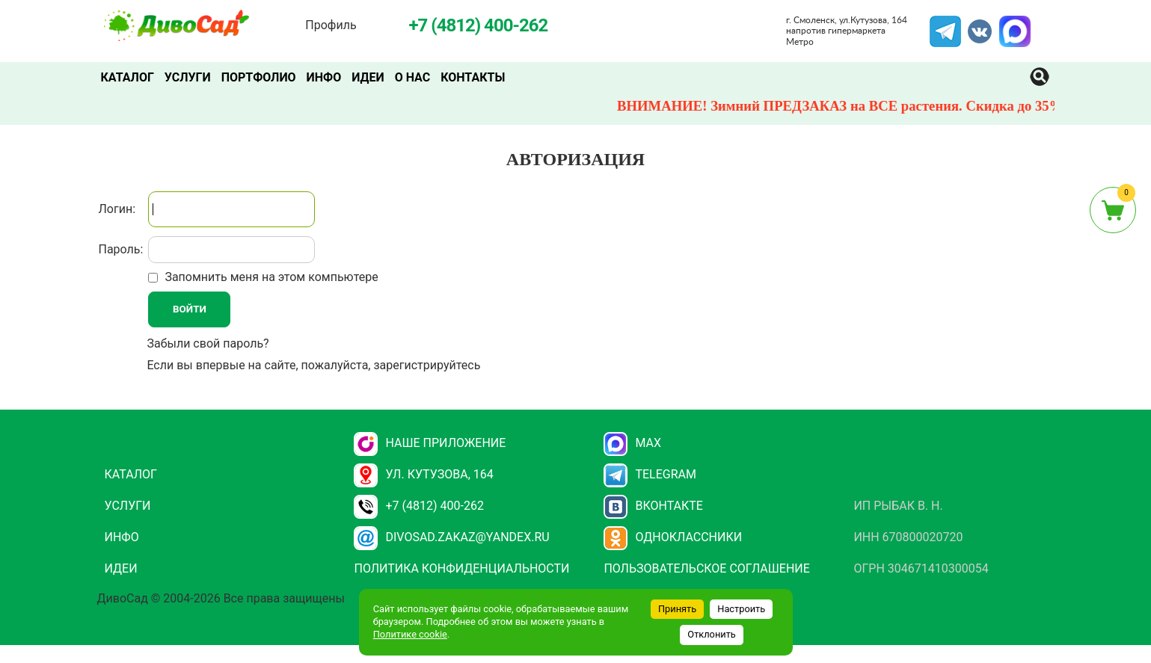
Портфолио (258, 77)
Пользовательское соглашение (706, 568)
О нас (413, 77)
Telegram (945, 25)
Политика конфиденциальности (461, 568)
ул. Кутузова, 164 (423, 474)
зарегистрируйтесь (426, 365)
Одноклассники (673, 537)
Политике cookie (410, 634)
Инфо (324, 77)
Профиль (330, 25)
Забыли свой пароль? (207, 343)
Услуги (188, 77)
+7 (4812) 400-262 (418, 506)
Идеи (368, 77)
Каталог (127, 77)
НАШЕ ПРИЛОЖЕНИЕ (430, 443)
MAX (1012, 25)
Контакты (473, 77)
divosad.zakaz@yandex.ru (451, 537)
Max (632, 443)
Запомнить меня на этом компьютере (270, 277)
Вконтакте (653, 506)
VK (972, 25)
